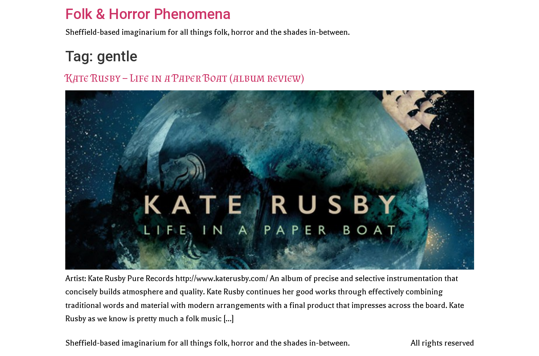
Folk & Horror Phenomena (148, 14)
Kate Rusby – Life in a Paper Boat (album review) (184, 78)
